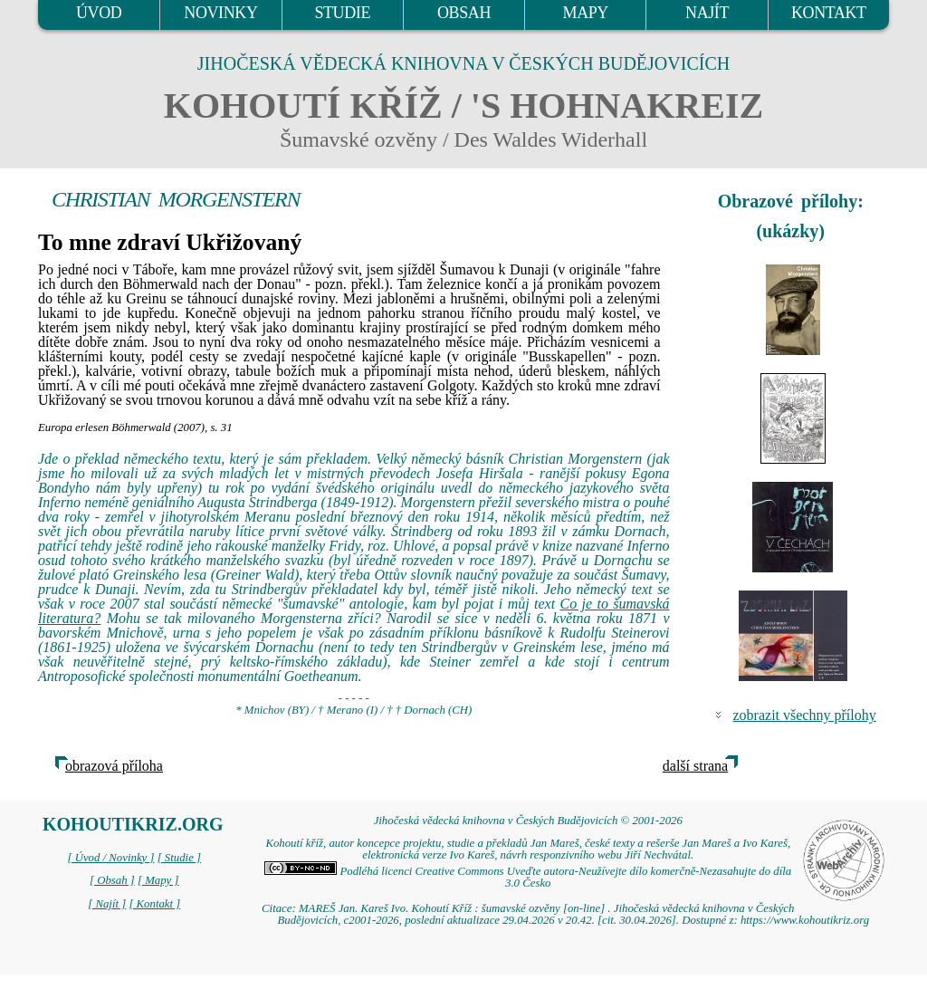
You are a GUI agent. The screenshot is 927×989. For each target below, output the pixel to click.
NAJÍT (707, 13)
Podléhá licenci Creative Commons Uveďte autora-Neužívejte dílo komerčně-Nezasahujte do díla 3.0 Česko (527, 877)
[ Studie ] (179, 857)
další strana (695, 765)
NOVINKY (220, 13)
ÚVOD (98, 13)
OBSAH (464, 13)
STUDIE (342, 13)
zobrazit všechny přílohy (804, 715)
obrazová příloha (114, 765)
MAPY (585, 13)
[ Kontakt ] (154, 904)
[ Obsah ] (112, 880)
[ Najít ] (107, 904)
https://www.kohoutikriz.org (805, 920)
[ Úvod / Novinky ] (110, 857)
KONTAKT (828, 13)
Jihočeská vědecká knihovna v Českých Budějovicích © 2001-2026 (528, 820)
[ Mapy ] (158, 880)
